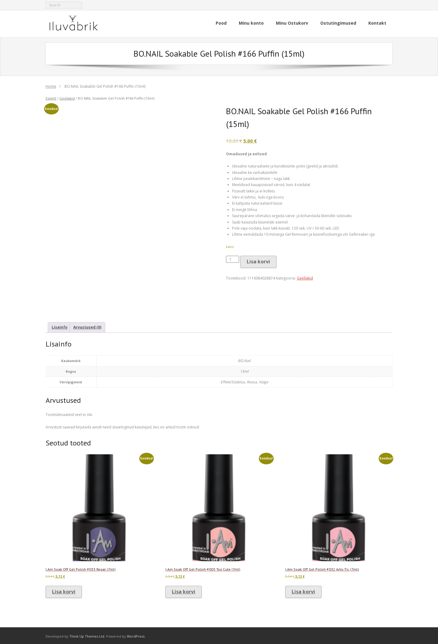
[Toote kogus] (232, 257)
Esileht (51, 96)
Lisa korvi (258, 260)
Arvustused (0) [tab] (87, 326)
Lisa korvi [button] (63, 590)
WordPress (135, 634)
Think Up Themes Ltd (86, 634)
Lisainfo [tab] (60, 326)
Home (51, 84)
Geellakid (67, 96)
